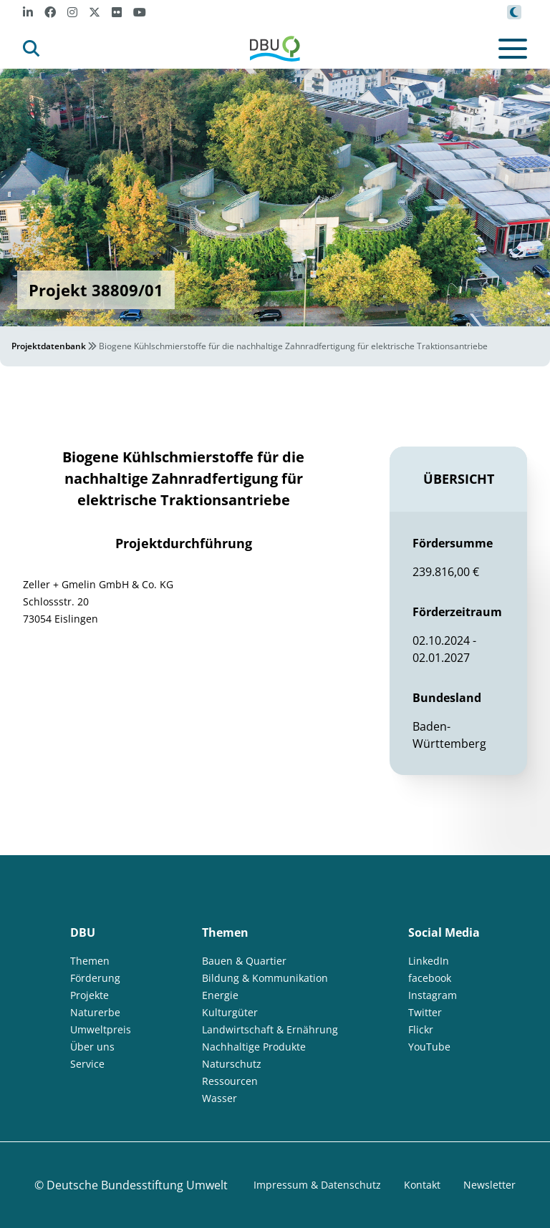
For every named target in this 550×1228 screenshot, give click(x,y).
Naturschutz (231, 1064)
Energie (220, 995)
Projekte (89, 995)
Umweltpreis (100, 1029)
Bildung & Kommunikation (265, 978)
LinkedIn (428, 961)
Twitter (425, 1012)
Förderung (95, 978)
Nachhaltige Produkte (254, 1046)
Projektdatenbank (48, 346)
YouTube (429, 1046)
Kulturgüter (230, 1012)
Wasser (219, 1098)
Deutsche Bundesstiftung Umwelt (137, 1185)
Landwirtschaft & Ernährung (270, 1029)
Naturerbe (95, 1012)
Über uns (92, 1046)
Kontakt (422, 1185)
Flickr (420, 1029)
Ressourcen (230, 1081)
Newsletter (489, 1185)
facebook (429, 978)
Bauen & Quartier (244, 961)
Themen (90, 961)
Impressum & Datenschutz (317, 1185)
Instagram (432, 995)
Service (87, 1064)
